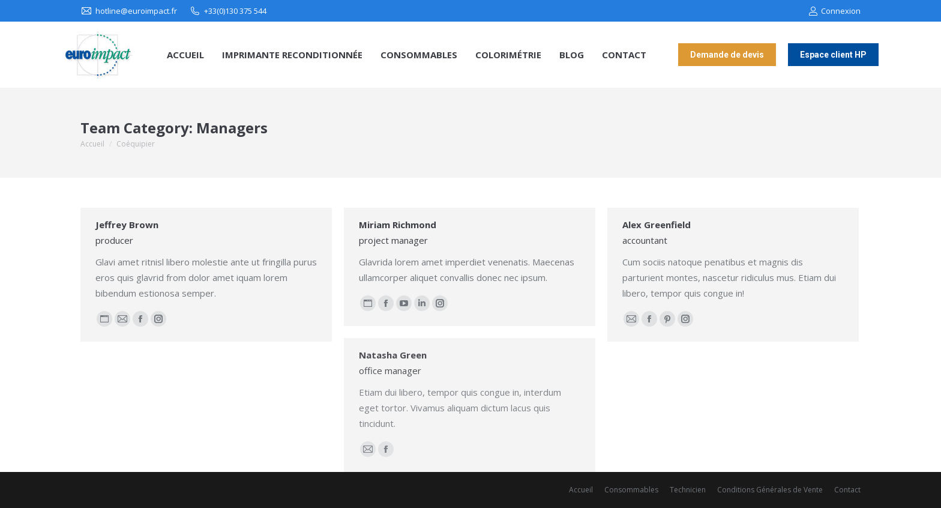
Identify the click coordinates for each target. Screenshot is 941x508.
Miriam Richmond (397, 225)
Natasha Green (393, 355)
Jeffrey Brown (126, 225)
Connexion (834, 10)
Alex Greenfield (656, 225)
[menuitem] (185, 55)
